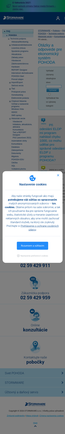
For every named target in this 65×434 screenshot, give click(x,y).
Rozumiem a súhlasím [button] (32, 245)
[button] (32, 256)
